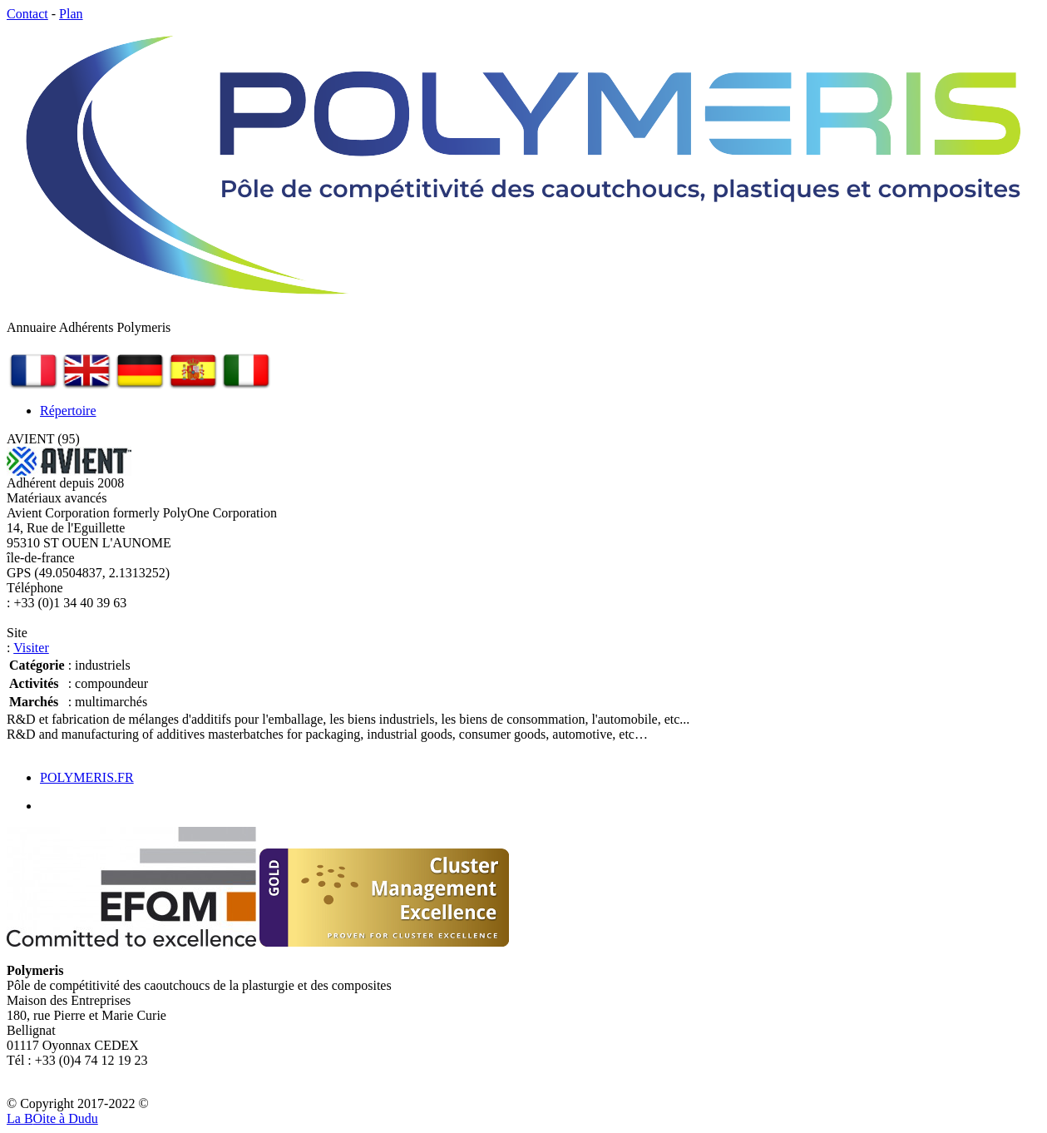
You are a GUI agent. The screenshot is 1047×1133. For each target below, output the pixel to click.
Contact (27, 14)
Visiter (31, 648)
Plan (70, 14)
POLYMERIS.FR (87, 777)
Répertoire (68, 410)
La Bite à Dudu (52, 1118)
